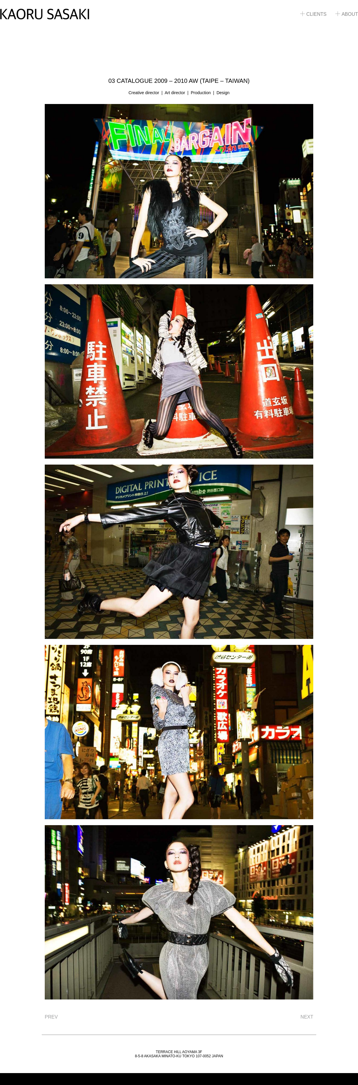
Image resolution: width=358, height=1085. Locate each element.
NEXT (306, 1016)
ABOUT (346, 14)
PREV (51, 1016)
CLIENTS (313, 14)
